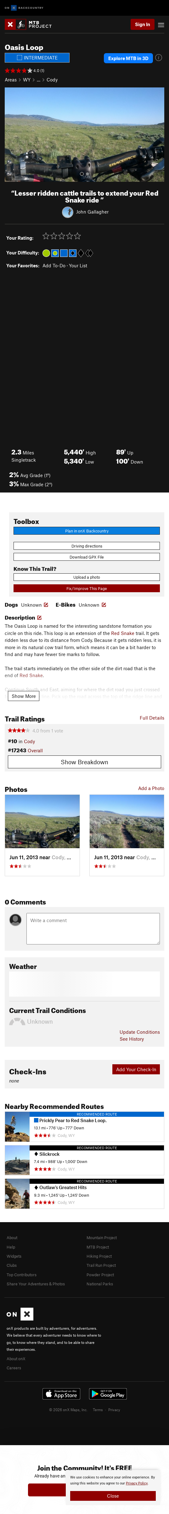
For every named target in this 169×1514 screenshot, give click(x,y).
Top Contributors (22, 1274)
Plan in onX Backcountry (87, 530)
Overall (35, 750)
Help (11, 1247)
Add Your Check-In (136, 1069)
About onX (16, 1358)
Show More (24, 696)
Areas (11, 79)
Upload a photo (86, 577)
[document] (113, 1487)
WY (27, 79)
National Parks (100, 1283)
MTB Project (98, 1247)
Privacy (114, 1409)
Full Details (152, 718)
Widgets (14, 1256)
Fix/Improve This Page (86, 588)
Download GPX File (87, 556)
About (12, 1237)
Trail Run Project (101, 1265)
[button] (11, 134)
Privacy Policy (137, 1483)
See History (132, 1039)
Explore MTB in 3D (128, 58)
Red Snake (122, 633)
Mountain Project (102, 1237)
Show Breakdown (84, 761)
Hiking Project (99, 1256)
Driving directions (86, 545)
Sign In (142, 24)
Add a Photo (151, 788)
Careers (14, 1367)
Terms (98, 1409)
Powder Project (100, 1274)
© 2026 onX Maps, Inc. (68, 1409)
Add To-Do (53, 265)
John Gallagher (92, 211)
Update (140, 1032)
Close (113, 1496)
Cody (52, 79)
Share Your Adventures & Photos (36, 1283)
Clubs (12, 1265)
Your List (78, 265)
